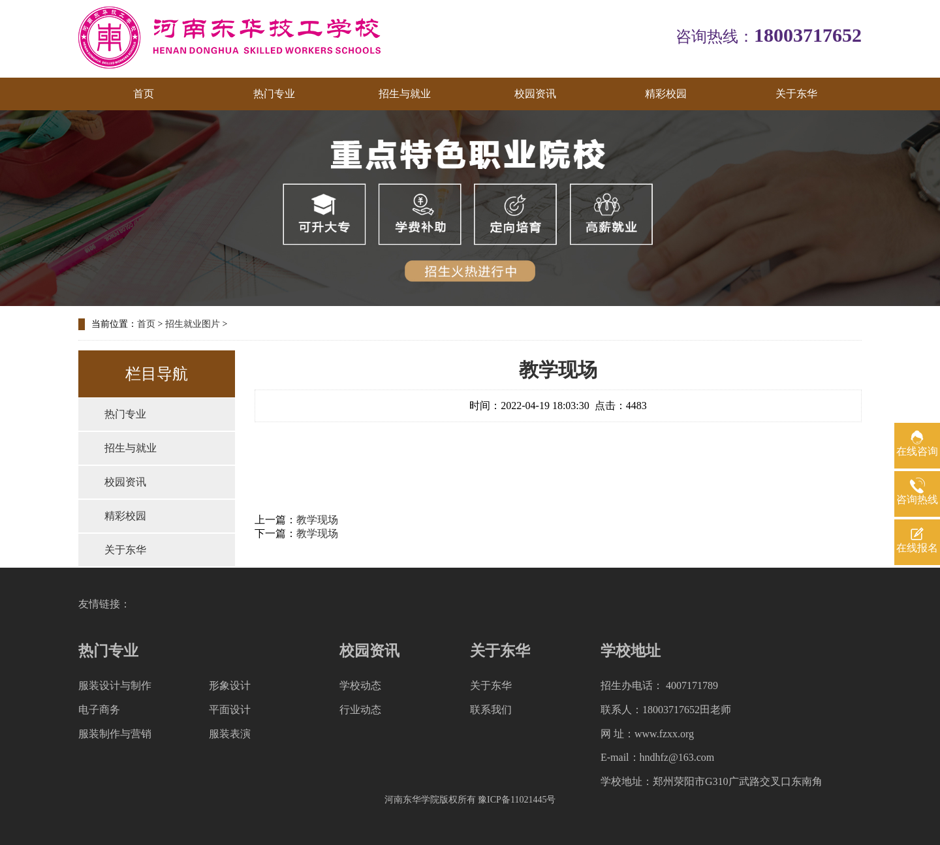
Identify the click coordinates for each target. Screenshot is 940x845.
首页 (143, 93)
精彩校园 (666, 93)
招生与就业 (405, 93)
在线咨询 (917, 451)
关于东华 (796, 93)
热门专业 (274, 93)
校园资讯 (535, 93)
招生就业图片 (192, 324)
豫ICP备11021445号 (517, 800)
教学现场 (317, 519)
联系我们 (491, 709)
